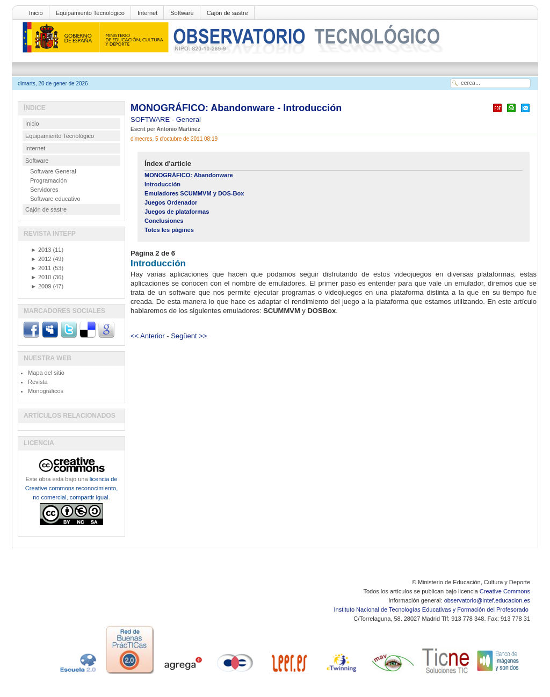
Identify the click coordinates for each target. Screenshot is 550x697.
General (188, 119)
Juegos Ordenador (170, 202)
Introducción (162, 184)
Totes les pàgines (169, 230)
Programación (48, 180)
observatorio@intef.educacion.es (487, 600)
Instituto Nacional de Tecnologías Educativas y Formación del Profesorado (432, 609)
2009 (41, 286)
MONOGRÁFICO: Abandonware (188, 175)
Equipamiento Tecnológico (90, 13)
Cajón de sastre (227, 13)
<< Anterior (148, 336)
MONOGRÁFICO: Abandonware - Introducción (236, 108)
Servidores (44, 189)
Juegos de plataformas (176, 211)
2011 (41, 268)
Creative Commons (505, 591)
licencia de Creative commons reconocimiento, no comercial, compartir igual (71, 488)
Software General (53, 171)
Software (181, 13)
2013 (41, 249)
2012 (41, 259)
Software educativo (55, 198)
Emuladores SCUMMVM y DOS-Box (194, 193)
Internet (147, 13)
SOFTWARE (151, 119)
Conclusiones (163, 220)
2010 (41, 277)
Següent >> (189, 336)
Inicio (36, 13)
